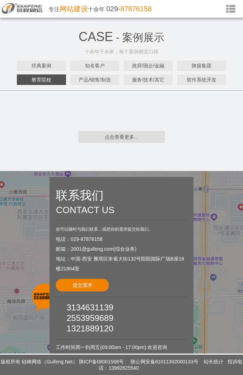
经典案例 (41, 65)
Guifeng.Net (59, 361)
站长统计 (213, 361)
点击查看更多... (121, 137)
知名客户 (95, 65)
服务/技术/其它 (148, 80)
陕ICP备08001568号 (101, 361)
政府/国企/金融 (148, 65)
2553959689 (89, 318)
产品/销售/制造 (95, 80)
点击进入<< (138, 211)
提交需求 (82, 285)
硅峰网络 (31, 361)
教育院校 (41, 80)
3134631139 (89, 307)
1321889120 (89, 328)
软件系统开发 (201, 80)
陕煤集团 (201, 65)
